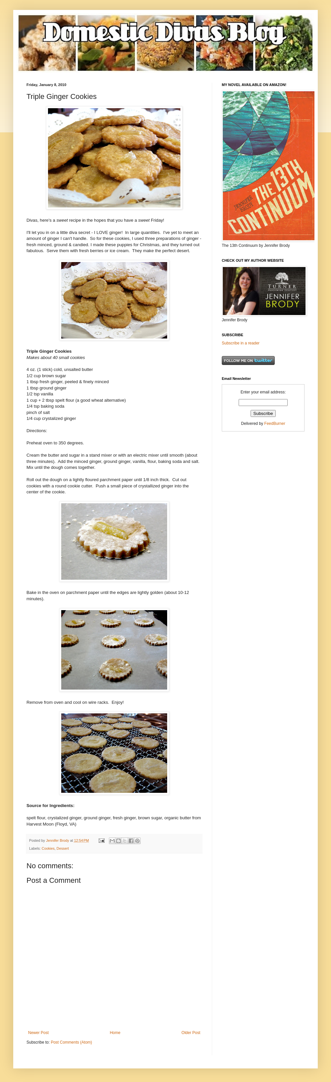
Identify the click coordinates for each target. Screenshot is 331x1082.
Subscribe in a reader (241, 343)
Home (115, 1032)
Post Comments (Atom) (71, 1042)
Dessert (63, 848)
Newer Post (38, 1032)
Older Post (190, 1032)
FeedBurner (274, 423)
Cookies (48, 848)
